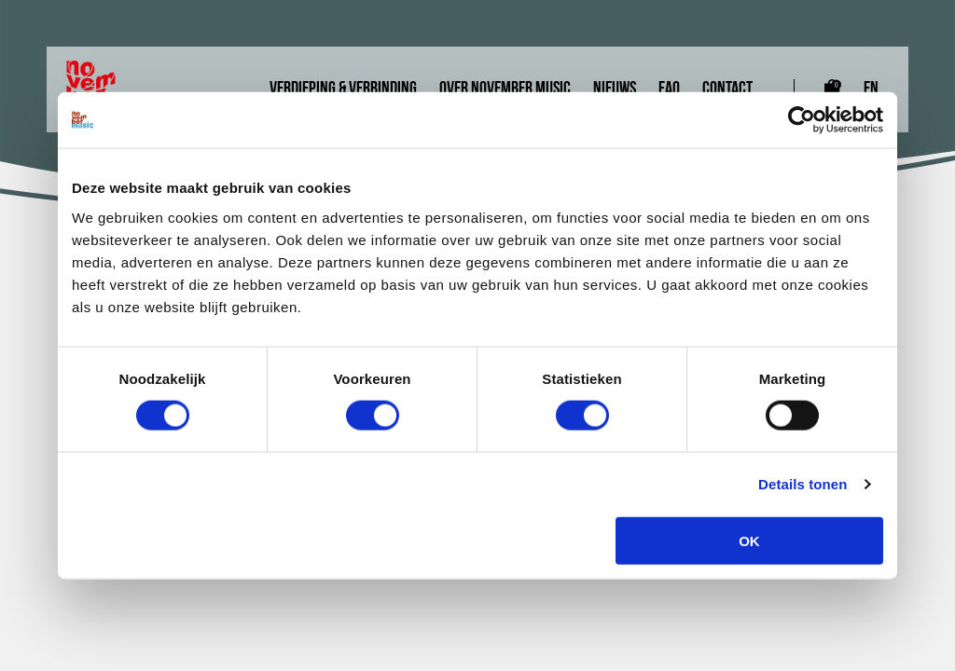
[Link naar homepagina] (102, 89)
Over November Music (505, 89)
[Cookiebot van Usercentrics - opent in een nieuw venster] (801, 120)
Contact (727, 89)
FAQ (669, 89)
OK (749, 540)
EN (871, 89)
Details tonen (802, 484)
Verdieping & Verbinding (343, 89)
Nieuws (614, 89)
